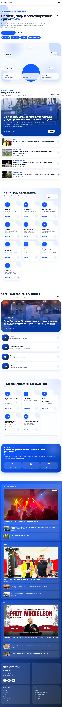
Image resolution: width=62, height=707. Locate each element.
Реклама (36, 690)
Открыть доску (50, 196)
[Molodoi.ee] (15, 666)
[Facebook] (13, 465)
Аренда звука (37, 698)
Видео (4, 696)
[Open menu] (59, 2)
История (5, 690)
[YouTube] (49, 465)
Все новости (55, 94)
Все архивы (56, 296)
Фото (4, 694)
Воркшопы (5, 700)
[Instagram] (31, 465)
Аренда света (37, 696)
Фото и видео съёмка (39, 694)
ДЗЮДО (6, 602)
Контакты (5, 692)
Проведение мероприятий (40, 692)
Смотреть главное (8, 33)
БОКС (5, 544)
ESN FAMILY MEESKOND (11, 486)
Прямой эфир (6, 698)
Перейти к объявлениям (25, 33)
